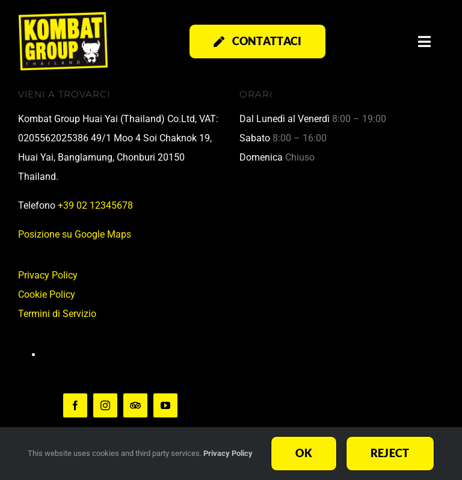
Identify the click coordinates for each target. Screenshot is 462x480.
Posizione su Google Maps (74, 234)
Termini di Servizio (57, 313)
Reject (390, 453)
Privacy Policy (48, 275)
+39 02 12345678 (95, 205)
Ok (303, 453)
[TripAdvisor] (135, 405)
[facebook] (75, 405)
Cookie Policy (46, 294)
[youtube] (165, 405)
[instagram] (105, 405)
